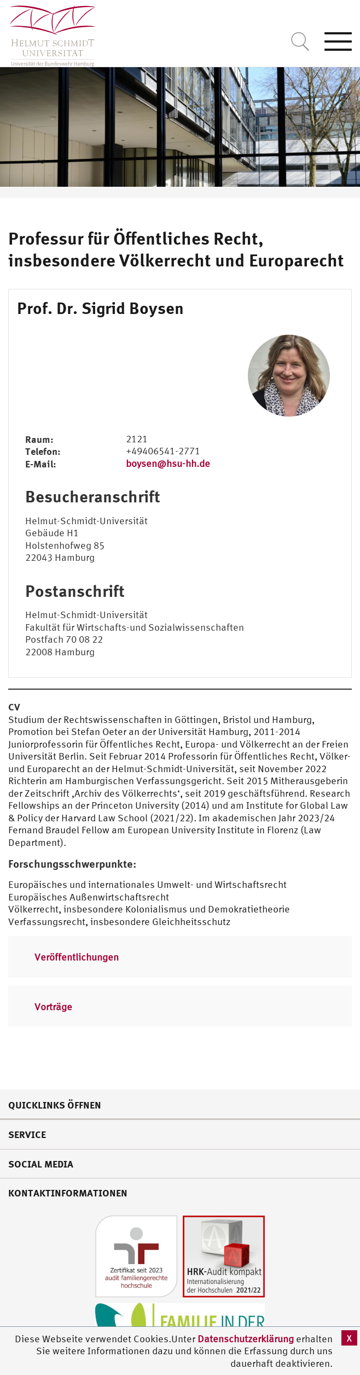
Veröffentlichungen (76, 957)
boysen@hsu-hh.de (168, 463)
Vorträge (53, 1006)
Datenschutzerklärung (246, 1338)
